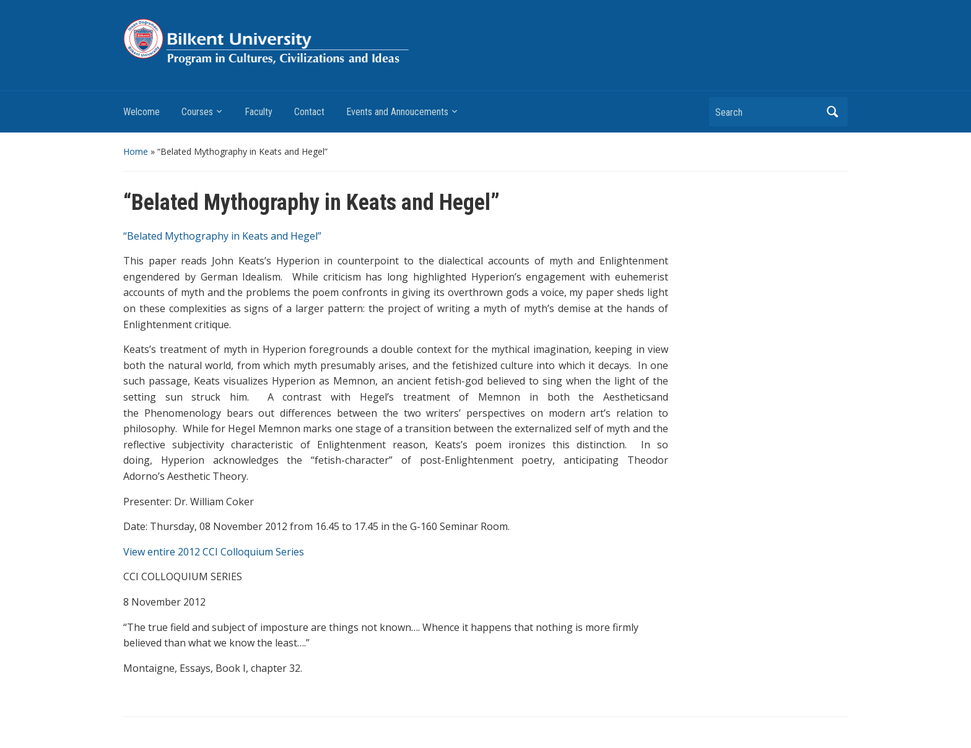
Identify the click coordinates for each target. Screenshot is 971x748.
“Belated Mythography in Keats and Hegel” (223, 236)
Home (135, 151)
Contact (309, 112)
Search (832, 111)
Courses (197, 112)
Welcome (141, 112)
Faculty (258, 112)
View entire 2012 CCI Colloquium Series (213, 552)
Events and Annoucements (397, 112)
